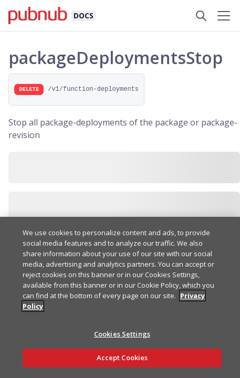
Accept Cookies (122, 357)
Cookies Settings (122, 334)
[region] (120, 297)
